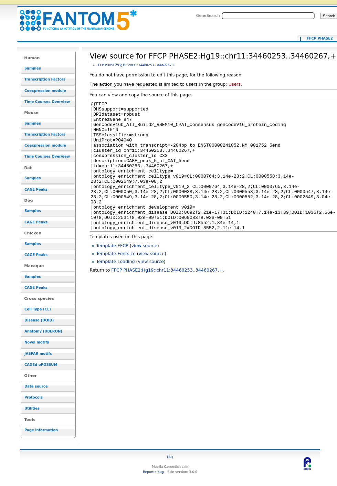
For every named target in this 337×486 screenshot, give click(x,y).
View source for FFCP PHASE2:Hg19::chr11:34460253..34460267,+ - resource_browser (74, 16)
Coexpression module (45, 91)
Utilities (32, 408)
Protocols (33, 397)
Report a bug (153, 472)
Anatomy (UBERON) (43, 331)
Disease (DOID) (39, 320)
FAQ (170, 457)
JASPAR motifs (38, 354)
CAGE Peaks (36, 189)
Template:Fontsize (116, 279)
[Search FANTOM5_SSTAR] (268, 15)
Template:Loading (115, 287)
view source (144, 271)
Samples (32, 68)
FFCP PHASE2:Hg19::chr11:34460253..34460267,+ (135, 65)
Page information (41, 430)
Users (235, 84)
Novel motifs (36, 342)
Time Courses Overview (47, 102)
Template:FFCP (112, 271)
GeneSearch (208, 15)
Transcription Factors (44, 79)
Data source (36, 386)
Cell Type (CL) (37, 309)
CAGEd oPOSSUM (40, 365)
